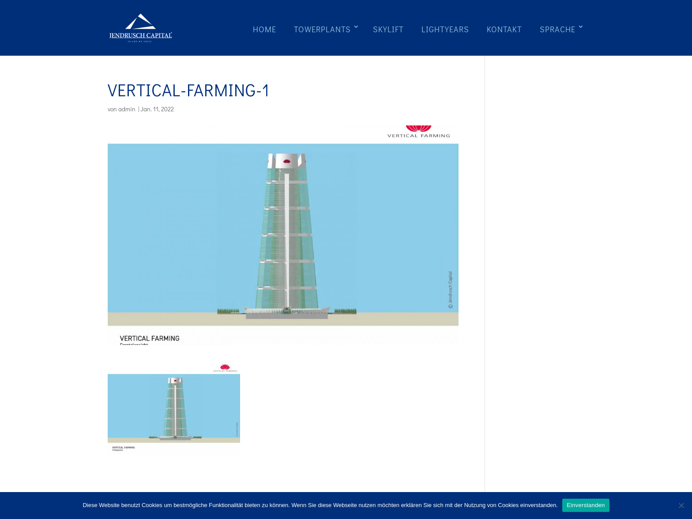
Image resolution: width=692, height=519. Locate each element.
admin (126, 109)
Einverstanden (586, 505)
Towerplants (322, 29)
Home (264, 29)
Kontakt (504, 29)
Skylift (388, 29)
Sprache (557, 29)
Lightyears (445, 29)
